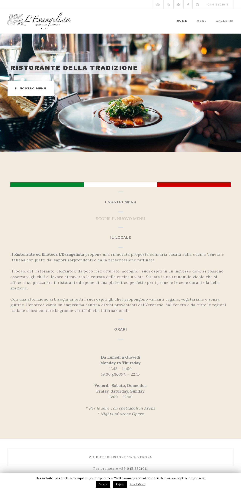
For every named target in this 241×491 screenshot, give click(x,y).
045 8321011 (217, 4)
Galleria (224, 20)
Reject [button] (120, 484)
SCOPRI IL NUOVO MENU (120, 218)
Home (182, 20)
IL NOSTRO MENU (30, 88)
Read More (137, 484)
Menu (201, 20)
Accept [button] (103, 484)
